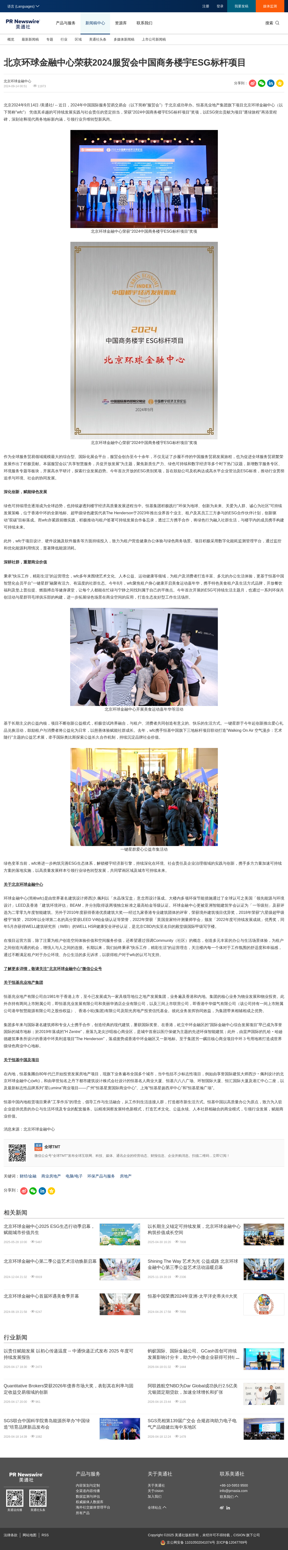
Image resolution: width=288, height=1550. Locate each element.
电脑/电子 (74, 1176)
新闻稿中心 (95, 23)
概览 (10, 39)
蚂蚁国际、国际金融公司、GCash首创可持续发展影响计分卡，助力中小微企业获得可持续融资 (194, 1354)
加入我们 (154, 1496)
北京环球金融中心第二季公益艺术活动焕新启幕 (50, 1261)
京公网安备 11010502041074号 (187, 1542)
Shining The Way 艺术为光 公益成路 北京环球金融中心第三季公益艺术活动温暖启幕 (193, 1264)
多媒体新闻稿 (124, 39)
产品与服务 (66, 23)
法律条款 (10, 1535)
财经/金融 (28, 1176)
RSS (45, 1535)
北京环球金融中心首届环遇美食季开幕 (41, 1296)
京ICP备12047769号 (232, 1542)
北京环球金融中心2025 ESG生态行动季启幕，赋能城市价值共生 (49, 1229)
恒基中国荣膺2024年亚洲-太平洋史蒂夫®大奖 (193, 1296)
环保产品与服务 (101, 1176)
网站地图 (29, 1535)
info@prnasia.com (234, 1491)
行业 (64, 39)
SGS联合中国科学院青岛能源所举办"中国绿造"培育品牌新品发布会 (47, 1423)
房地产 (126, 1176)
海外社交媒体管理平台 (93, 1507)
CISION (239, 1535)
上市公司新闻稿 (154, 39)
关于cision (155, 1491)
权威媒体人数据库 (89, 1502)
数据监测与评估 (88, 1496)
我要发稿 (241, 6)
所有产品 (83, 1513)
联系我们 (144, 23)
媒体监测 (270, 6)
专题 (49, 39)
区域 (78, 39)
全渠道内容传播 (88, 1491)
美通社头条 (97, 39)
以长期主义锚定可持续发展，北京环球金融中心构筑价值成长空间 (194, 1229)
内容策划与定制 (88, 1485)
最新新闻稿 (30, 39)
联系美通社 (232, 1474)
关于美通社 (160, 1474)
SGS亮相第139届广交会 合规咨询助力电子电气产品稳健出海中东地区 (192, 1423)
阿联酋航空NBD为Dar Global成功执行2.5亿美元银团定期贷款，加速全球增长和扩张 (193, 1388)
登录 (220, 6)
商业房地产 (51, 1176)
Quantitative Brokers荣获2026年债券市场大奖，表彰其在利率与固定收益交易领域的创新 (68, 1388)
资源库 (121, 23)
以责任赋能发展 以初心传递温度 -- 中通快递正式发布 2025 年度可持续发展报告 (68, 1354)
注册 (205, 6)
